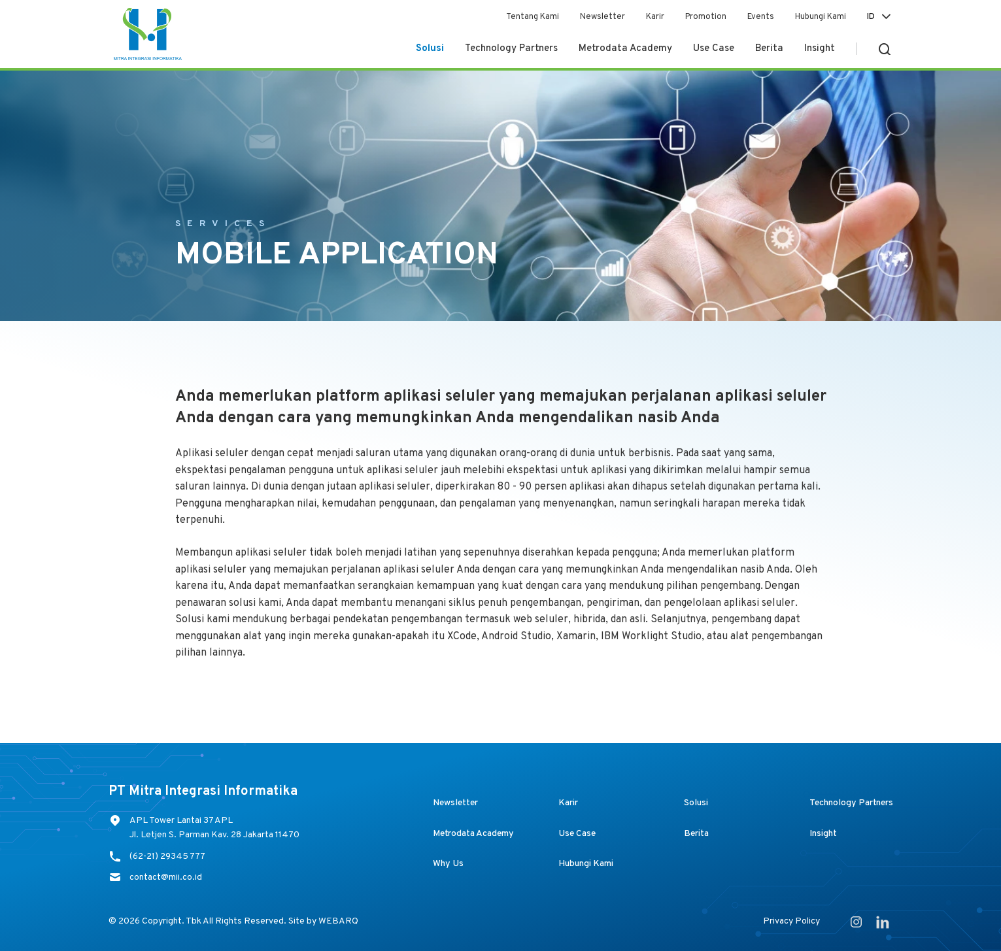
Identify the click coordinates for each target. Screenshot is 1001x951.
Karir (655, 17)
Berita (769, 48)
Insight (819, 48)
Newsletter (602, 17)
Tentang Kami (532, 17)
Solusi (430, 48)
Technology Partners (511, 48)
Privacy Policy (791, 921)
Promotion (705, 17)
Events (760, 17)
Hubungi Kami (820, 17)
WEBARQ (338, 921)
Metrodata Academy (625, 48)
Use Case (713, 48)
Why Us (448, 863)
